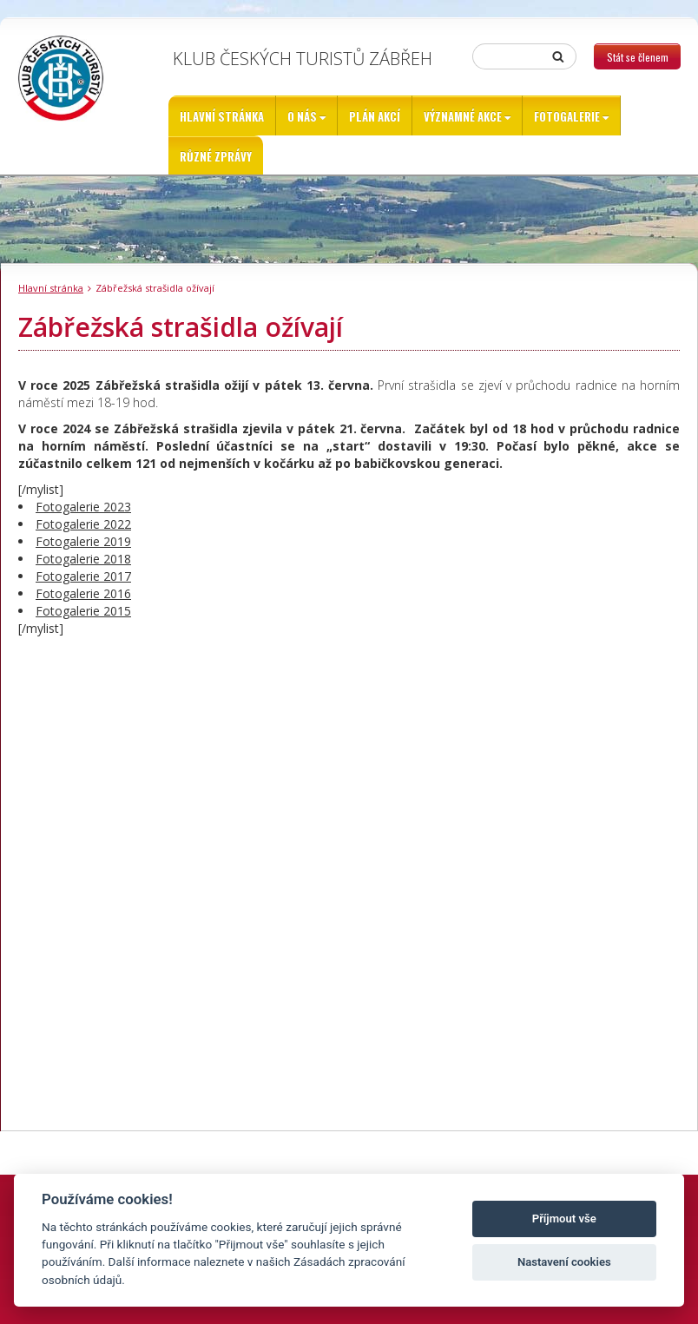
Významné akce (463, 116)
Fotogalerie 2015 (83, 611)
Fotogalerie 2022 (83, 524)
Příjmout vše (564, 1218)
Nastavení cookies (564, 1261)
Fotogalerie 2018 (83, 558)
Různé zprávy (216, 156)
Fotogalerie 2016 (83, 593)
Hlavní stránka (222, 116)
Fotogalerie (567, 116)
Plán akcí (374, 116)
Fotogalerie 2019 (83, 541)
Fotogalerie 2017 (83, 576)
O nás (302, 116)
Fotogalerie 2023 (83, 506)
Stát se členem (637, 56)
